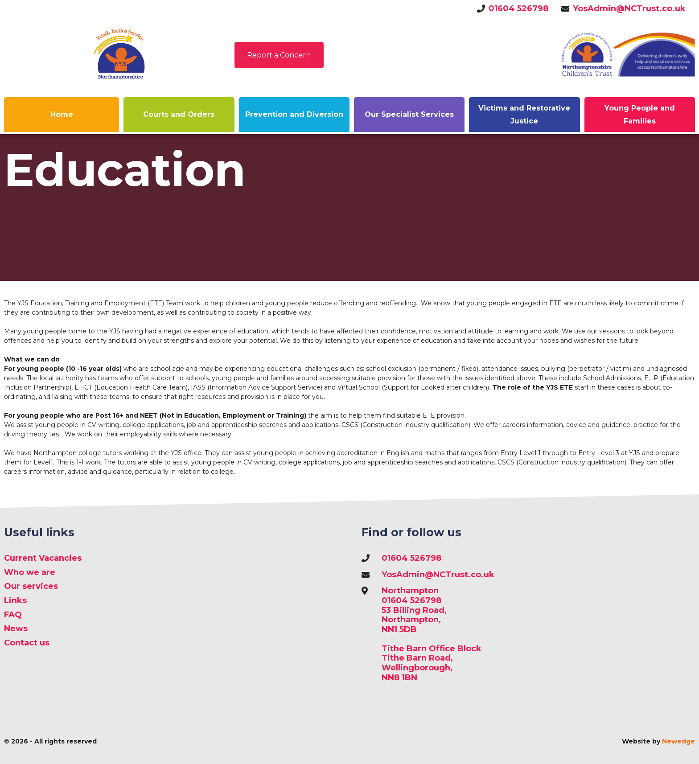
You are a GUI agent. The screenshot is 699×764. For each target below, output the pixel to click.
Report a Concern (279, 55)
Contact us (26, 643)
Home (61, 114)
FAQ (13, 615)
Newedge (678, 741)
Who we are (29, 572)
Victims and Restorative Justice (524, 114)
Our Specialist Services (409, 114)
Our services (31, 586)
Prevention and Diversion (294, 114)
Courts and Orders (178, 114)
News (16, 628)
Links (15, 600)
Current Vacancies (43, 558)
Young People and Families (639, 114)
